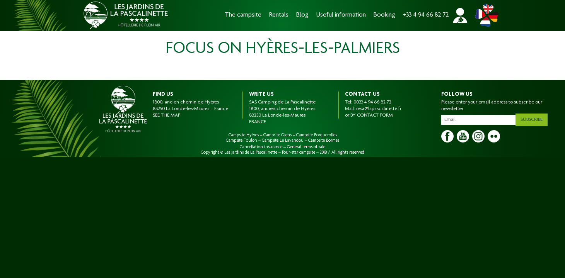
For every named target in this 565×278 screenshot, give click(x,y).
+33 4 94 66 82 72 (426, 15)
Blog (302, 15)
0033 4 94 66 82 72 (372, 102)
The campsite (243, 15)
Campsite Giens (277, 135)
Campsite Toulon (241, 140)
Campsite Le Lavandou (283, 140)
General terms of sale (306, 147)
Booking (384, 15)
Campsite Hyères (244, 135)
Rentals (278, 15)
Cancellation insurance (261, 147)
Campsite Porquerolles (316, 135)
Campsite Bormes (323, 140)
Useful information (341, 15)
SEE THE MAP (166, 115)
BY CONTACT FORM (371, 115)
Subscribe (534, 118)
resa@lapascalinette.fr (378, 109)
